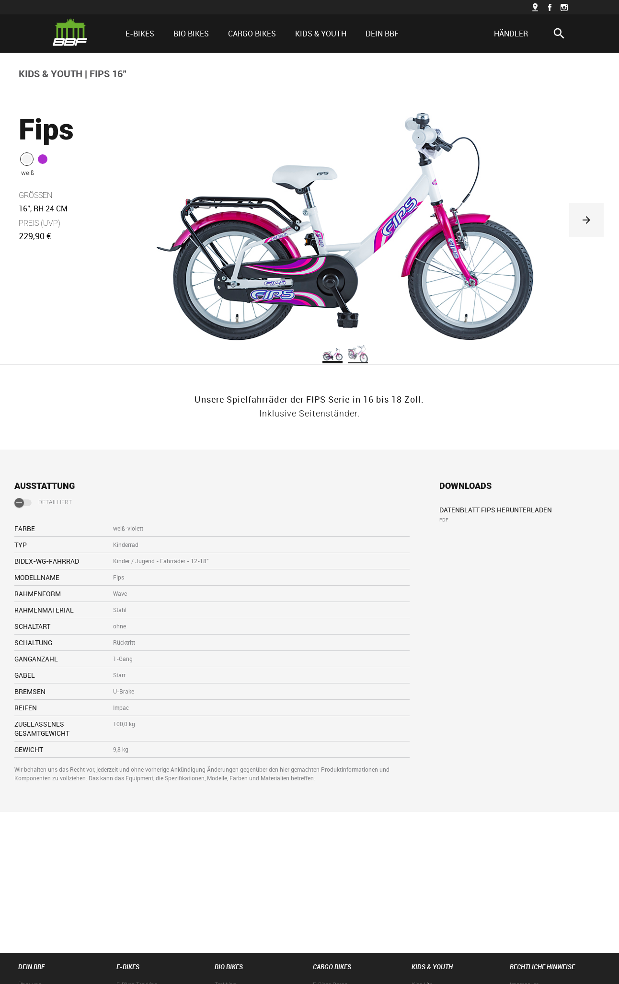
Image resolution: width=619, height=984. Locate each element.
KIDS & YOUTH (50, 73)
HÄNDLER (511, 33)
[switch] (23, 502)
